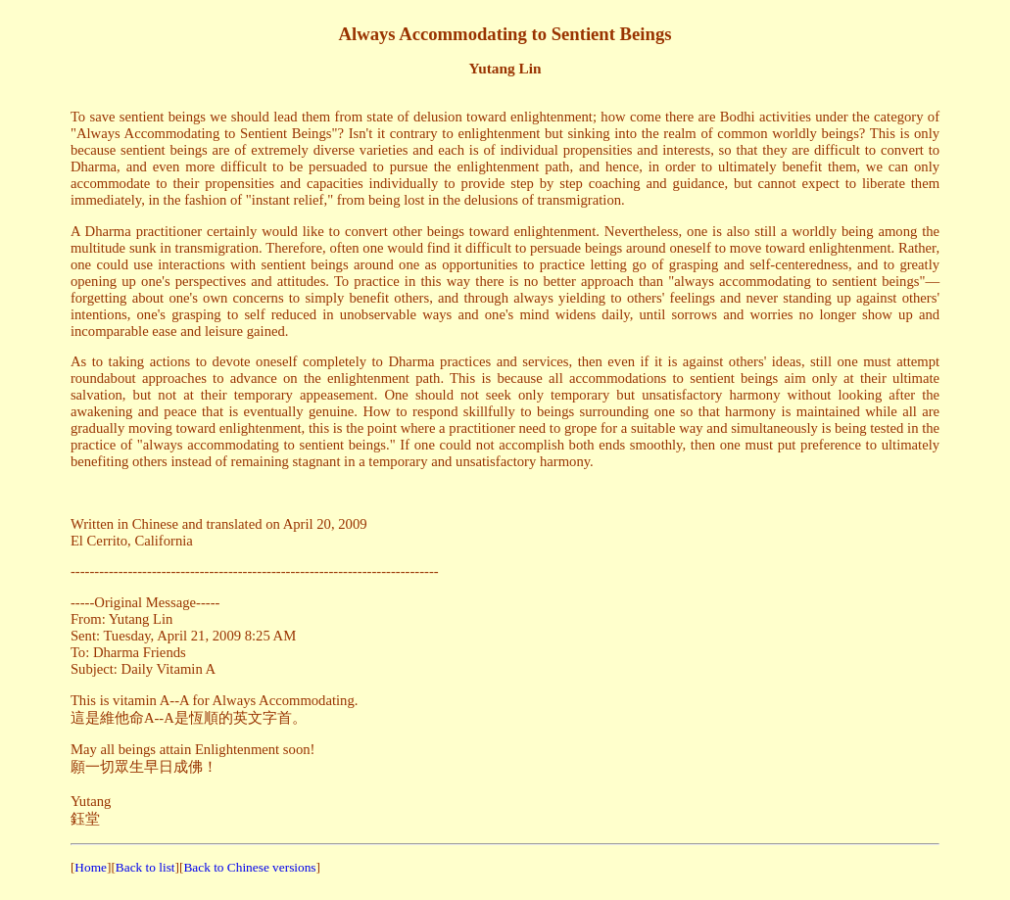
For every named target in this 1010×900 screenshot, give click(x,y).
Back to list (145, 867)
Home (90, 867)
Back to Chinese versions (249, 867)
